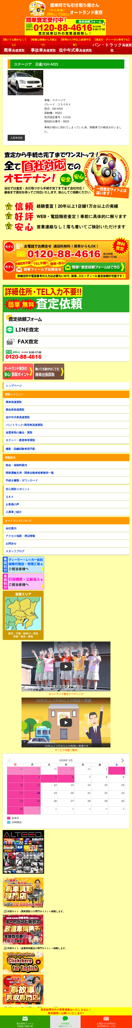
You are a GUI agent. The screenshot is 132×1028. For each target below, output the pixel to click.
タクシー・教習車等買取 (20, 440)
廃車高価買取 (14, 402)
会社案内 (11, 528)
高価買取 (14, 44)
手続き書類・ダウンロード (22, 480)
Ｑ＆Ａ (10, 496)
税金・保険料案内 (16, 465)
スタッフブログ (15, 551)
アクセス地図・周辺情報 (20, 535)
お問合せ (11, 543)
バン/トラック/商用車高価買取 (24, 424)
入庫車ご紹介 (14, 511)
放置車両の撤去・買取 (19, 432)
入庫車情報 (16, 137)
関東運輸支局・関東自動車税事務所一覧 (30, 472)
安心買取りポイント (18, 489)
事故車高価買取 (15, 409)
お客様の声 (12, 504)
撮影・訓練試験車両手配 (20, 448)
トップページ (14, 385)
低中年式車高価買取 (18, 417)
